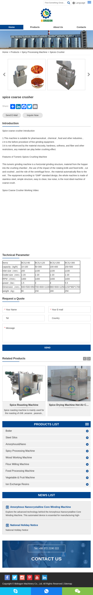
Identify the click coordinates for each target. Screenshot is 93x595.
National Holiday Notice (24, 525)
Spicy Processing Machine (34, 52)
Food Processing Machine (20, 471)
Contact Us (46, 558)
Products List (46, 424)
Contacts (81, 27)
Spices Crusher (57, 52)
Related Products (13, 358)
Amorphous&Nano (16, 444)
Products (35, 27)
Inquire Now (33, 115)
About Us (58, 27)
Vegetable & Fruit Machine (20, 477)
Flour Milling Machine (17, 464)
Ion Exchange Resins (17, 484)
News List (46, 495)
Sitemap (68, 583)
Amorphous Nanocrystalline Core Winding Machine (40, 507)
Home (12, 27)
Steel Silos (11, 437)
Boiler (9, 430)
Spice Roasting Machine (24, 405)
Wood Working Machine (19, 457)
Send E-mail (12, 115)
